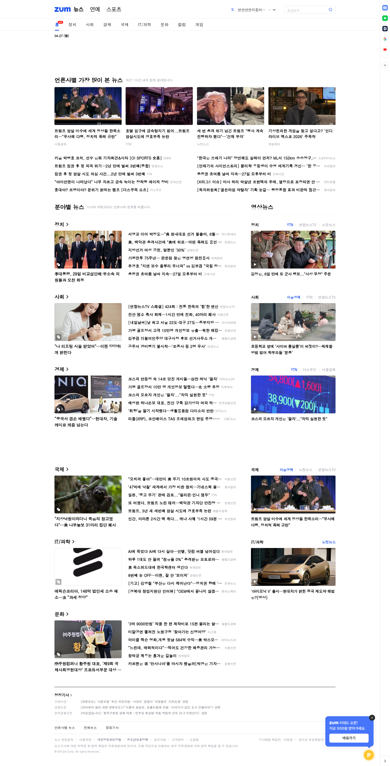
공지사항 (160, 739)
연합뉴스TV (307, 224)
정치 (72, 24)
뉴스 (79, 9)
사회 (90, 24)
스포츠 (113, 9)
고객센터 (178, 739)
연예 (95, 9)
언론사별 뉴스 (64, 727)
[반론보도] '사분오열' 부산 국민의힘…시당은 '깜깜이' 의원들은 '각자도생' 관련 (134, 701)
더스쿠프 (309, 369)
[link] (385, 7)
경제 (107, 24)
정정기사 (61, 695)
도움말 (194, 739)
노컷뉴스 (203, 144)
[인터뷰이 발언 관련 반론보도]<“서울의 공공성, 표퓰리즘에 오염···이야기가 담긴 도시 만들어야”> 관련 (151, 707)
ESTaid (61, 751)
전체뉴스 (90, 727)
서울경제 (60, 144)
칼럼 (182, 24)
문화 (164, 24)
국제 (125, 24)
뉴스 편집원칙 (63, 739)
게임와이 (274, 144)
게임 (199, 24)
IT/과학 (144, 24)
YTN (128, 144)
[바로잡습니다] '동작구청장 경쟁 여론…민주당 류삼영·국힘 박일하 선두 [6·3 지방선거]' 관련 (144, 713)
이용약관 (85, 739)
